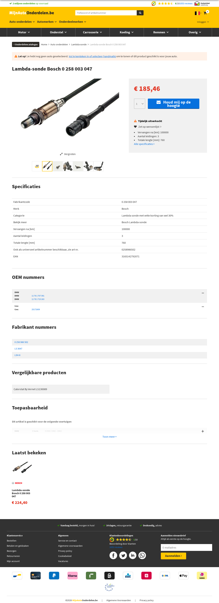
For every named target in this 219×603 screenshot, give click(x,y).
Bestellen (11, 533)
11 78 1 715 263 (38, 299)
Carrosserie (91, 32)
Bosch (125, 208)
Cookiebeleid (65, 548)
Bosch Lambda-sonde (134, 222)
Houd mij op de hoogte (174, 103)
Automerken (45, 22)
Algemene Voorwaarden (118, 592)
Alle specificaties (144, 144)
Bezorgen (11, 543)
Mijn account (13, 553)
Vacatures (63, 553)
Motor (22, 32)
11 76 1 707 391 (38, 295)
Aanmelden (173, 548)
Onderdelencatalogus (26, 44)
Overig (193, 32)
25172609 (36, 309)
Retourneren (13, 548)
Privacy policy (65, 543)
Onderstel (57, 32)
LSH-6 (17, 355)
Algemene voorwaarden (70, 538)
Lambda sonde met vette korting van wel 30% (147, 215)
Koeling (125, 32)
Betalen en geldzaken (18, 538)
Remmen (159, 32)
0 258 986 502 (21, 342)
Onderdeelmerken (71, 22)
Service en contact (67, 533)
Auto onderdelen (20, 22)
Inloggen (201, 21)
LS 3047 (18, 348)
